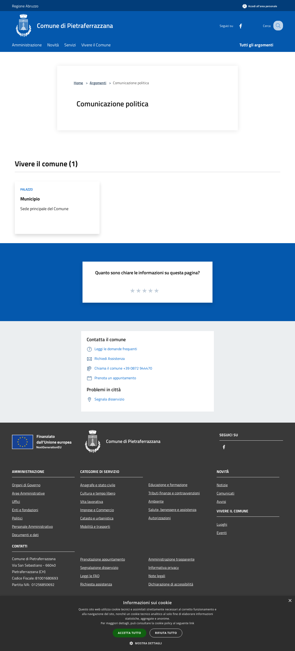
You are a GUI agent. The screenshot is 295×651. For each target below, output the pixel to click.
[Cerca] (277, 25)
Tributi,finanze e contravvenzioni (174, 493)
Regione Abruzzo (25, 6)
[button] (147, 643)
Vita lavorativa (91, 501)
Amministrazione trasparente (171, 559)
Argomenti (98, 83)
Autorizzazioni (159, 518)
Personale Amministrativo (32, 526)
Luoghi (222, 524)
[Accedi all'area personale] (259, 6)
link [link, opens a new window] (191, 623)
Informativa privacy (163, 567)
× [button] (290, 601)
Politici (17, 518)
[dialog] (147, 623)
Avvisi (221, 501)
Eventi (222, 532)
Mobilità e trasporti (95, 526)
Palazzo (26, 189)
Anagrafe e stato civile (97, 485)
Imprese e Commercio (97, 510)
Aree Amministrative (28, 493)
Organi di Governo (26, 485)
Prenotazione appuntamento (102, 559)
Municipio (30, 198)
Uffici (16, 501)
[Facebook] (236, 25)
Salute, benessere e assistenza (172, 509)
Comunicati (225, 493)
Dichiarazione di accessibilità (170, 584)
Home (78, 83)
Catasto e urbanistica (96, 518)
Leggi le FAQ (90, 576)
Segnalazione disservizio (99, 567)
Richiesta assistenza (96, 584)
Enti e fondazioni (25, 510)
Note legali (156, 576)
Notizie (222, 485)
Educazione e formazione (167, 484)
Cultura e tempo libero (97, 493)
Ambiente (156, 501)
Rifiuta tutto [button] (166, 633)
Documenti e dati (25, 535)
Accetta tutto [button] (129, 633)
